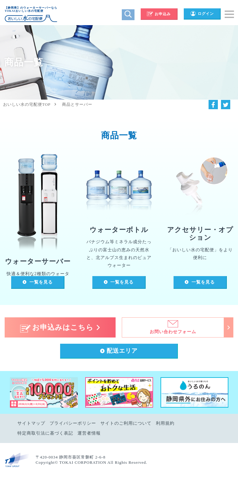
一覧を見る (41, 282)
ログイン (202, 13)
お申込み (159, 14)
